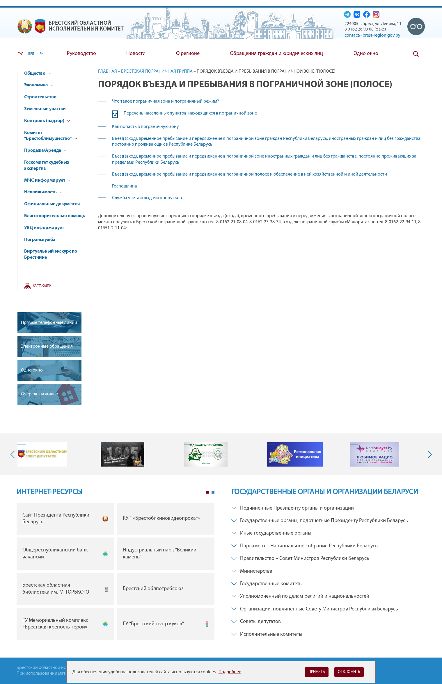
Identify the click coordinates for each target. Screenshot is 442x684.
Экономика (38, 85)
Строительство (40, 97)
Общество (37, 73)
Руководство (81, 53)
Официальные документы (52, 204)
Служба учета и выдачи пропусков (147, 198)
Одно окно (366, 53)
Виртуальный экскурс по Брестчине (50, 254)
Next (428, 454)
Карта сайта (42, 285)
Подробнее (230, 672)
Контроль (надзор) (47, 121)
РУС (20, 54)
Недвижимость (43, 192)
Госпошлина (124, 186)
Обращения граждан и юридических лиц (276, 53)
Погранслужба (39, 239)
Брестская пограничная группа (157, 71)
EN (42, 54)
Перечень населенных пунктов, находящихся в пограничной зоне (190, 113)
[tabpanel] (115, 573)
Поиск (416, 54)
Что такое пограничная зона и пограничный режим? (165, 101)
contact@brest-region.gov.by (372, 35)
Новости (135, 53)
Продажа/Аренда (45, 150)
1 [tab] (207, 492)
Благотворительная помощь (54, 216)
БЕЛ (31, 54)
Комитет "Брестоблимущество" (50, 136)
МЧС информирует (47, 180)
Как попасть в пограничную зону (145, 126)
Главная (107, 71)
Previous (13, 454)
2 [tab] (213, 492)
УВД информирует (44, 228)
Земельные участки (45, 109)
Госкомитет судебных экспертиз (46, 165)
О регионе (188, 53)
